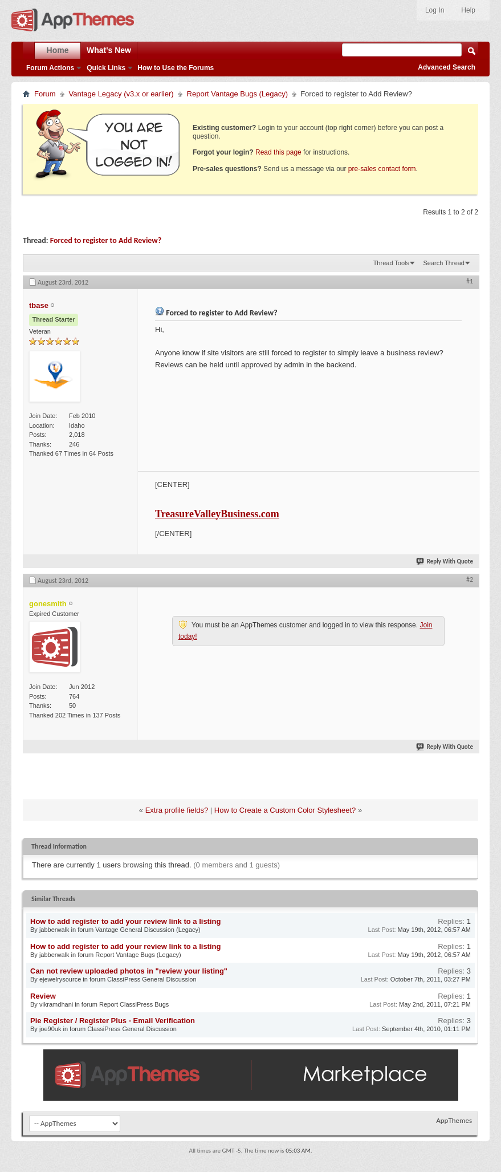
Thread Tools (391, 262)
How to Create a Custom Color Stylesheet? (285, 810)
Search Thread (444, 262)
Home (58, 50)
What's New (109, 50)
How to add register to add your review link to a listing (125, 921)
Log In (434, 10)
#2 (469, 579)
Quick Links (106, 68)
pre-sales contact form (382, 169)
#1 (469, 281)
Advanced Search (446, 67)
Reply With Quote (445, 561)
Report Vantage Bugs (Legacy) (237, 94)
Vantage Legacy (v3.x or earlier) (121, 94)
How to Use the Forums (175, 68)
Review (43, 996)
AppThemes (454, 1120)
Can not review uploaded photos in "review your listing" (128, 971)
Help (468, 10)
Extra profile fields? (177, 810)
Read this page (278, 152)
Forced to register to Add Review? (106, 240)
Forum (45, 94)
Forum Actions (50, 68)
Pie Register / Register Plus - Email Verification (112, 1020)
